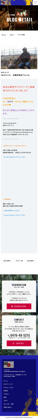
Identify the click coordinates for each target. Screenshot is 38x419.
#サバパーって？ (8, 384)
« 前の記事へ (7, 261)
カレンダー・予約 (9, 404)
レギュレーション (9, 387)
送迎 (5, 397)
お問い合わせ (8, 407)
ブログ (12, 35)
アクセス (6, 394)
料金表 (6, 390)
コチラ (10, 101)
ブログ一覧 (19, 261)
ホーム (4, 35)
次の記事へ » (31, 261)
